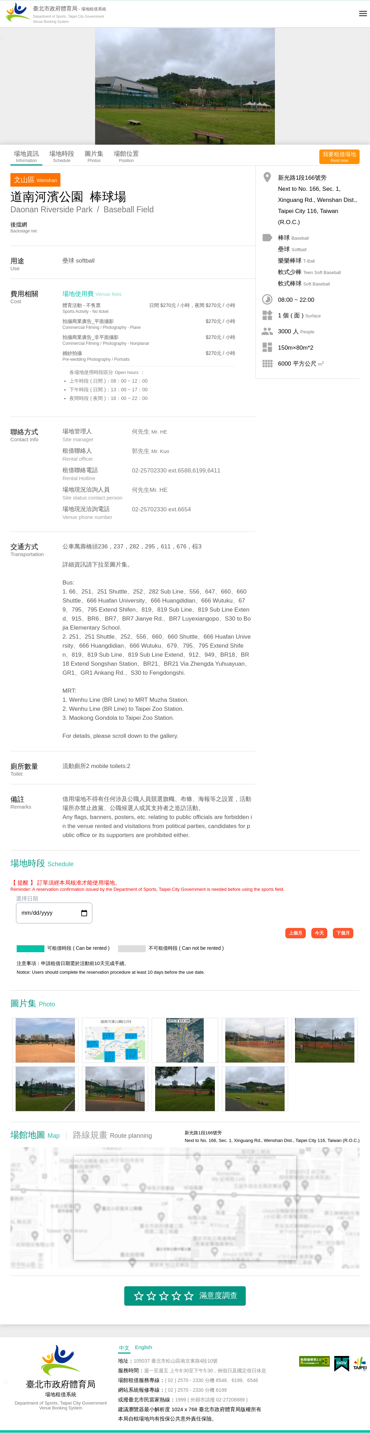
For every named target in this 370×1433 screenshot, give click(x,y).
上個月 (295, 933)
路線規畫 (112, 1135)
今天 (319, 933)
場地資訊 (26, 157)
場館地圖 (35, 1135)
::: (2, 5)
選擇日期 (54, 909)
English (143, 1347)
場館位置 (126, 157)
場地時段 (61, 157)
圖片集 (94, 157)
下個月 (343, 933)
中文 (124, 1348)
